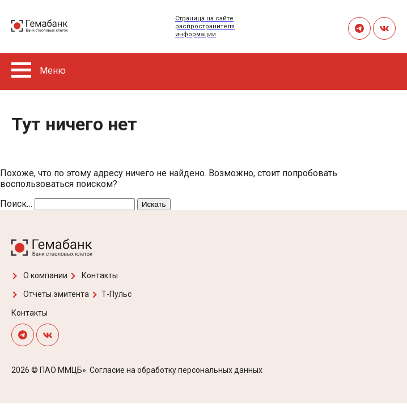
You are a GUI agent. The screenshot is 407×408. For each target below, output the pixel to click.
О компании (39, 275)
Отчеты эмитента (50, 294)
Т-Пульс (111, 294)
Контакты (94, 275)
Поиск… (16, 203)
